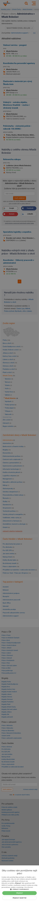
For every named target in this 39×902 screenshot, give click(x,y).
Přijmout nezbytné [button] (19, 898)
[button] (19, 889)
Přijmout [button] (19, 893)
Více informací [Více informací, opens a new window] (28, 887)
